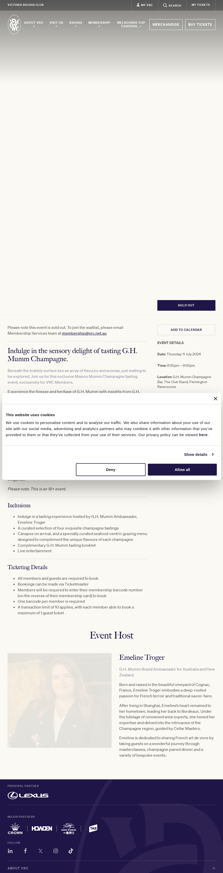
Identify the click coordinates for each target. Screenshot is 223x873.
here (203, 435)
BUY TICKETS (200, 24)
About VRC (33, 24)
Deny (110, 469)
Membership (99, 24)
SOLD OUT (186, 305)
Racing (75, 24)
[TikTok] (70, 851)
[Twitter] (40, 851)
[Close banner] (215, 398)
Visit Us (56, 24)
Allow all (182, 469)
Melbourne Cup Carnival (131, 24)
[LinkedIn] (10, 851)
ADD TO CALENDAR (186, 330)
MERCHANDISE (166, 24)
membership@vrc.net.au (84, 333)
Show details (196, 454)
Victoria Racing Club (26, 5)
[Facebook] (25, 851)
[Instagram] (55, 851)
